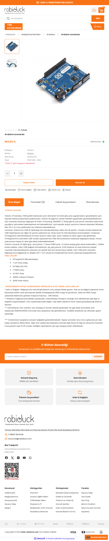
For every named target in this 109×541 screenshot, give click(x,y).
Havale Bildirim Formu (66, 512)
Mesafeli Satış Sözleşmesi (67, 493)
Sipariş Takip (10, 504)
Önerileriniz (92, 202)
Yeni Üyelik (85, 497)
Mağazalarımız (11, 497)
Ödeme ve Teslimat (64, 501)
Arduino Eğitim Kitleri (39, 497)
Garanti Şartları (62, 504)
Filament (34, 493)
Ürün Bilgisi (14, 202)
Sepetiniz (85, 512)
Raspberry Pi (36, 504)
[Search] (54, 18)
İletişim (8, 508)
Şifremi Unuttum (88, 504)
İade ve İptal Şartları (65, 508)
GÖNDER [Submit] (98, 356)
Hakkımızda (10, 493)
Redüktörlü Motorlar (39, 512)
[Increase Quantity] (21, 173)
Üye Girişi (85, 501)
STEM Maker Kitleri (38, 501)
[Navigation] (14, 26)
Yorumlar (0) (38, 202)
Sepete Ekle (29, 182)
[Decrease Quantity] (7, 173)
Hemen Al (80, 182)
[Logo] (15, 10)
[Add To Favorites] (25, 189)
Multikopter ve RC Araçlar (41, 508)
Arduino (30, 150)
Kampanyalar (11, 501)
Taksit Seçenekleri (65, 202)
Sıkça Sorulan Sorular (91, 508)
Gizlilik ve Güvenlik (64, 497)
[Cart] (101, 10)
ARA (98, 18)
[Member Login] (94, 10)
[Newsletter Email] (54, 356)
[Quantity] (14, 173)
